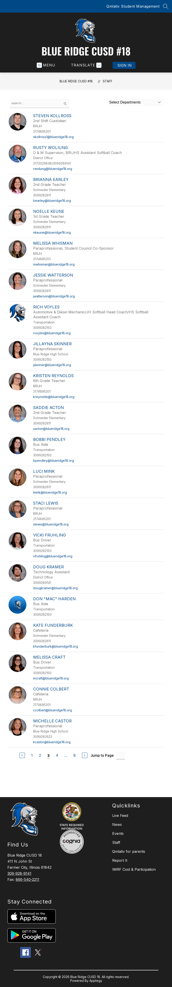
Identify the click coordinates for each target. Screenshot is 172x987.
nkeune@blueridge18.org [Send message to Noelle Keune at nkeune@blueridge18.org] (52, 232)
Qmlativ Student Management (132, 6)
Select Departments (125, 102)
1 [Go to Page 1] (32, 755)
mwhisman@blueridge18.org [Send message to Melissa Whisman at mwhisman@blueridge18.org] (54, 264)
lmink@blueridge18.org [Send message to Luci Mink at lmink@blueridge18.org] (50, 492)
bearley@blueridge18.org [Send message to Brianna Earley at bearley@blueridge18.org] (52, 200)
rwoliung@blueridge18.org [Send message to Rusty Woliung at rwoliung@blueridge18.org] (52, 169)
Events (118, 833)
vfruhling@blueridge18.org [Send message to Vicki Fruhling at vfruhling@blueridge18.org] (52, 556)
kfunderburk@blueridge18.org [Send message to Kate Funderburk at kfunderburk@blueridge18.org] (55, 646)
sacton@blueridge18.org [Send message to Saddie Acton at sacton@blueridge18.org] (51, 429)
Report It (119, 860)
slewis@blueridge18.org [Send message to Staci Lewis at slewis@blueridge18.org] (51, 524)
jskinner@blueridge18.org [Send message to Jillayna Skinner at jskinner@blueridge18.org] (52, 365)
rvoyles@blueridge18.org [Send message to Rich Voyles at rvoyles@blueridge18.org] (52, 333)
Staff (107, 81)
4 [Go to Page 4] (57, 755)
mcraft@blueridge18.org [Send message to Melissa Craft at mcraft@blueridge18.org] (51, 678)
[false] (39, 103)
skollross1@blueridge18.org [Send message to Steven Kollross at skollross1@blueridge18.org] (53, 137)
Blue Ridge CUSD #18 (76, 81)
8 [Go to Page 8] (74, 755)
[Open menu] (46, 65)
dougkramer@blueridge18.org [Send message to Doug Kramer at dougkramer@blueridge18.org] (55, 588)
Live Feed (120, 815)
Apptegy (95, 981)
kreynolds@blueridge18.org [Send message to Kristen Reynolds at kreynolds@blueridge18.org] (53, 397)
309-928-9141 (19, 873)
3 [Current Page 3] (48, 755)
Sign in (124, 65)
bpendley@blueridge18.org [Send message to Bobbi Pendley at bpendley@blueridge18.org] (53, 460)
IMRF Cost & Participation (134, 869)
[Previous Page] (22, 755)
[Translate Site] (85, 65)
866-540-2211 (27, 879)
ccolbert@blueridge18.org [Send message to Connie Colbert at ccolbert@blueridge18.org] (52, 710)
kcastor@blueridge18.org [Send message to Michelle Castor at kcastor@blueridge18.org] (52, 742)
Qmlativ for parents (128, 851)
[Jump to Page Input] (120, 755)
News (117, 824)
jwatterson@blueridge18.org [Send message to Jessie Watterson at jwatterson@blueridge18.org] (54, 296)
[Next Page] (84, 755)
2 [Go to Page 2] (40, 755)
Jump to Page (102, 755)
